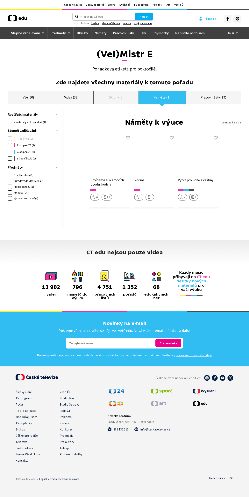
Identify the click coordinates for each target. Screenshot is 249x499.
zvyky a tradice (143, 23)
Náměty (101, 33)
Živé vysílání (24, 394)
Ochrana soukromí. (69, 480)
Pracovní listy (123, 33)
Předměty (58, 33)
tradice (95, 23)
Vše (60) (28, 98)
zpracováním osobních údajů (193, 357)
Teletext (21, 443)
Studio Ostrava (69, 406)
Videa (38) (71, 98)
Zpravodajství (95, 4)
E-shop (20, 431)
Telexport (66, 450)
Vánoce (127, 23)
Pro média (66, 437)
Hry (143, 33)
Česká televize (73, 4)
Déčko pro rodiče (27, 437)
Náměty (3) (161, 98)
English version (48, 480)
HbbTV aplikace (26, 412)
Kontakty (22, 462)
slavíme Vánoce (111, 23)
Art (168, 4)
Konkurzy (66, 431)
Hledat (144, 16)
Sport (111, 4)
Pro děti (157, 4)
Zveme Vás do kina (28, 456)
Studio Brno (67, 400)
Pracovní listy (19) (213, 98)
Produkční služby (71, 456)
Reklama (66, 419)
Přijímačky (161, 33)
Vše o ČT (179, 4)
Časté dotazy (24, 450)
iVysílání (124, 4)
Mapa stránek (217, 479)
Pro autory (67, 443)
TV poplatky (24, 425)
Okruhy (82, 33)
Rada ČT (65, 412)
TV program (141, 4)
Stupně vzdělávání (25, 33)
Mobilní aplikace (26, 419)
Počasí (20, 406)
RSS (231, 479)
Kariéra (64, 425)
